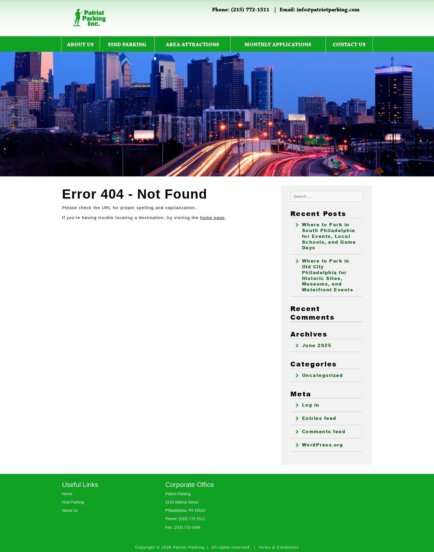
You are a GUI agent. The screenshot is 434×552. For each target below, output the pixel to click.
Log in (310, 405)
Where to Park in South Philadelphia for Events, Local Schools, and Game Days (329, 236)
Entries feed (319, 418)
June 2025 (317, 345)
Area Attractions (192, 45)
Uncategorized (322, 375)
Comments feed (324, 431)
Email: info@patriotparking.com (320, 10)
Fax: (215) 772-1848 (182, 527)
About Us (80, 45)
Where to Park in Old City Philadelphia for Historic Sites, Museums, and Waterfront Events (327, 275)
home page (212, 217)
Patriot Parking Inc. (89, 18)
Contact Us (349, 45)
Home (67, 494)
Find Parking (127, 45)
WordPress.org (322, 445)
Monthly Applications (277, 45)
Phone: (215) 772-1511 (240, 10)
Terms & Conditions (278, 547)
